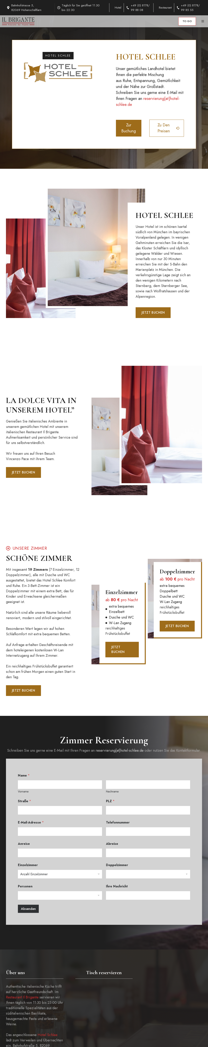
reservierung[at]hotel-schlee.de (120, 750)
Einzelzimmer (28, 865)
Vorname (23, 791)
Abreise (112, 844)
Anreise (24, 844)
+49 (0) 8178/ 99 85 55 (190, 7)
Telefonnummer (118, 822)
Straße (24, 801)
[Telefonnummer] (148, 831)
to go (187, 21)
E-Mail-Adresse (31, 822)
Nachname (112, 791)
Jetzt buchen (153, 312)
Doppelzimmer (117, 865)
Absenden (28, 908)
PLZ (110, 801)
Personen (25, 886)
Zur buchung (128, 128)
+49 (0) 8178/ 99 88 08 (140, 7)
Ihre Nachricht (117, 886)
